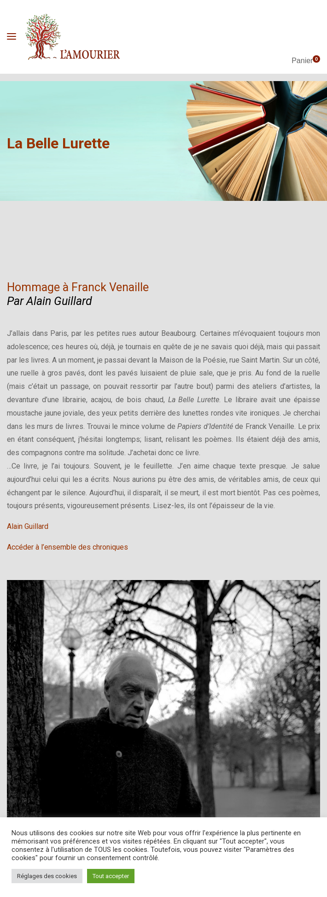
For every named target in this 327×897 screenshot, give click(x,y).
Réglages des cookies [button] (47, 876)
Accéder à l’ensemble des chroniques (67, 547)
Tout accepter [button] (111, 876)
